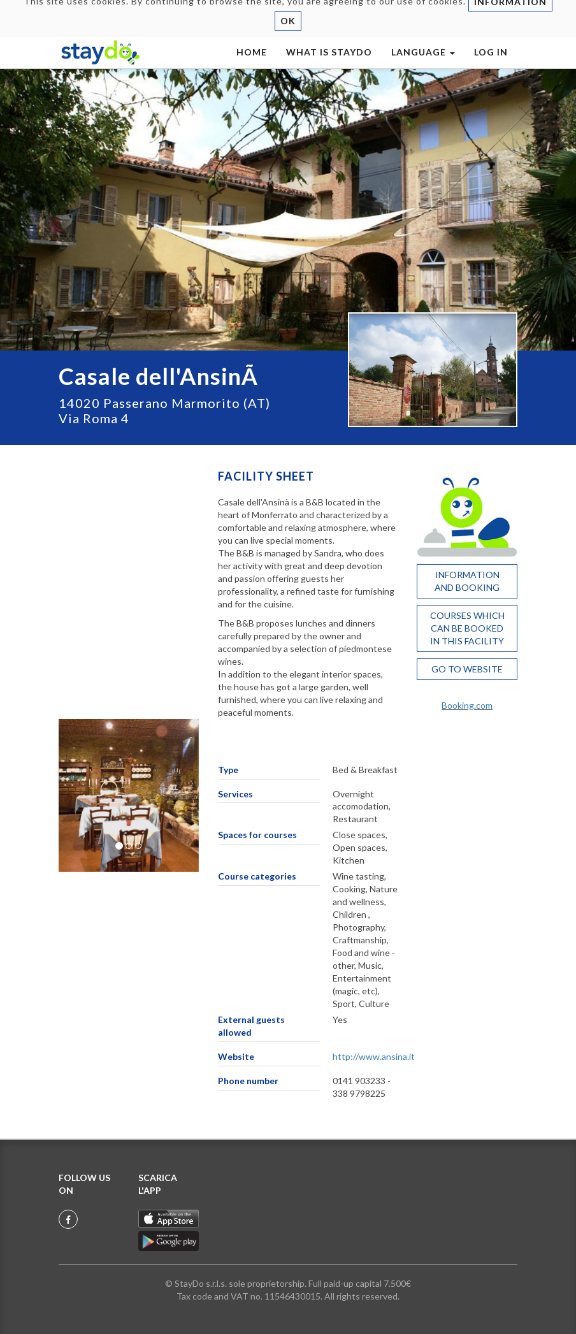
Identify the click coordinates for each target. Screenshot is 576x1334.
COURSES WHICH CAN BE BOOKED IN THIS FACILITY (467, 628)
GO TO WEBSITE (467, 668)
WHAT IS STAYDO (329, 64)
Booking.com (467, 705)
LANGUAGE (423, 64)
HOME (251, 64)
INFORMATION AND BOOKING (467, 581)
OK (288, 33)
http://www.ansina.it (374, 1056)
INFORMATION (510, 14)
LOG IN (491, 64)
